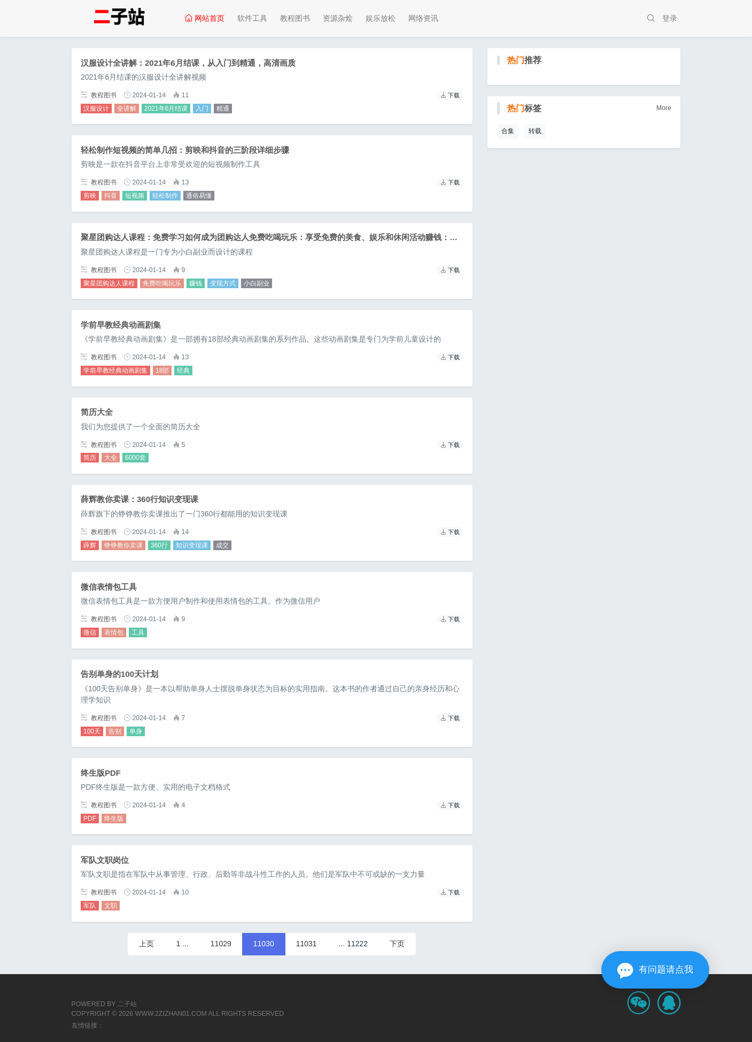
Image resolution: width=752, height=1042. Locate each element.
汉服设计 (96, 108)
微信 (89, 632)
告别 (114, 731)
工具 (137, 632)
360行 (159, 545)
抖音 (110, 195)
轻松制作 (165, 195)
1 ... (182, 943)
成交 (222, 545)
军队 (89, 905)
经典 (183, 370)
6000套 (135, 457)
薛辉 (89, 545)
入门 (202, 108)
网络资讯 (423, 18)
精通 (222, 108)
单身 (135, 731)
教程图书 (295, 18)
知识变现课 (192, 545)
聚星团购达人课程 (109, 283)
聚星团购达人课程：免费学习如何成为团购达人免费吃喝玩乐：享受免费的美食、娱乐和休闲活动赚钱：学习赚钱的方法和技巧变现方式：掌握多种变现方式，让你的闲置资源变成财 (401, 237)
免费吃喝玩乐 (162, 283)
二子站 (127, 1004)
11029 (221, 943)
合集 (507, 131)
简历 (89, 457)
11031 (306, 943)
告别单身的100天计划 (119, 673)
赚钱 (195, 283)
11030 (263, 943)
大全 (110, 457)
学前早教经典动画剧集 (121, 324)
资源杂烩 (338, 18)
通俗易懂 (199, 195)
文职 (110, 905)
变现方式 (223, 283)
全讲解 (126, 108)
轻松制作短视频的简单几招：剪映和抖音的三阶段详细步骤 (185, 150)
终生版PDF (101, 772)
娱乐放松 (381, 18)
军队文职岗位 (105, 860)
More (663, 108)
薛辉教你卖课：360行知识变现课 (139, 499)
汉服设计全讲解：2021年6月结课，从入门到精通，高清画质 (188, 62)
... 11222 (353, 943)
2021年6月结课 (166, 108)
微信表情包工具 (109, 586)
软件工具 (252, 18)
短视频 (134, 195)
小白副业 (256, 283)
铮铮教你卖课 (123, 545)
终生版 (113, 818)
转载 (535, 131)
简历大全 (97, 411)
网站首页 (204, 18)
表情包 (113, 632)
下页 (397, 943)
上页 (146, 943)
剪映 (89, 195)
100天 (91, 731)
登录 (669, 18)
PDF (89, 818)
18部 (162, 370)
